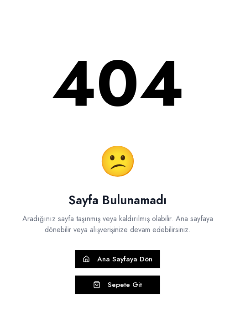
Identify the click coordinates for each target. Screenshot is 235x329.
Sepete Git (117, 285)
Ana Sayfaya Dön (117, 259)
